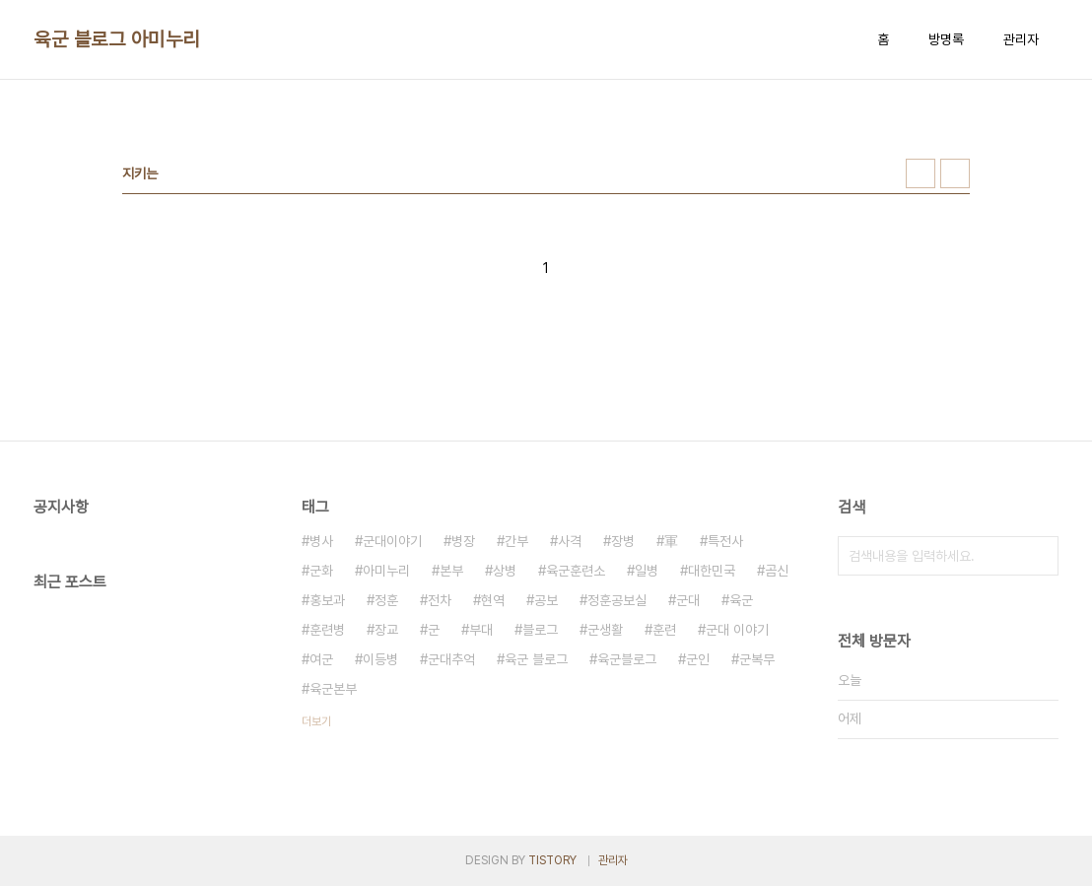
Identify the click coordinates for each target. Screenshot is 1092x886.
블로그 (540, 630)
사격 (569, 541)
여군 (321, 659)
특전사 (725, 541)
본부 (451, 571)
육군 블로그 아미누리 (117, 39)
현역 (493, 600)
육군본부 (333, 689)
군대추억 (451, 659)
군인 (698, 659)
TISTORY (552, 860)
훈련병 (327, 630)
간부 (516, 541)
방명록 (946, 39)
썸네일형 (920, 173)
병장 (463, 541)
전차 (439, 600)
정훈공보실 (617, 600)
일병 (646, 571)
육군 (741, 600)
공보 (546, 600)
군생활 (605, 630)
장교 (386, 630)
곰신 (776, 571)
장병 (623, 541)
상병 (504, 571)
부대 (481, 630)
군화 (321, 571)
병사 (321, 541)
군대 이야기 (737, 630)
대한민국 (711, 571)
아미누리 (386, 571)
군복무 (757, 659)
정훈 (386, 600)
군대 (688, 600)
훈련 (664, 630)
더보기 (316, 721)
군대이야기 (392, 541)
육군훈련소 (575, 571)
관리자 (1021, 39)
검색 (1039, 556)
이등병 (380, 659)
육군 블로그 (536, 659)
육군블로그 (626, 659)
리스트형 (955, 173)
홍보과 (327, 600)
